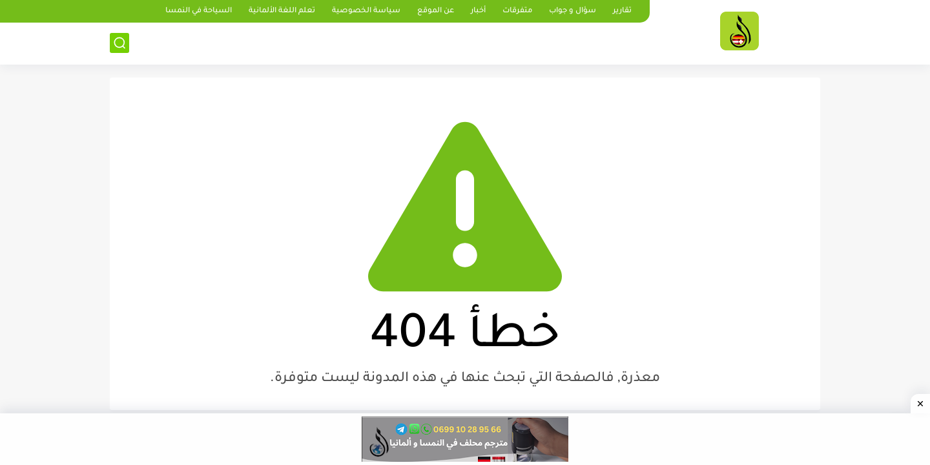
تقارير (622, 11)
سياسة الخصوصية (366, 11)
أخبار (478, 11)
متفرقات (517, 11)
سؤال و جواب (572, 11)
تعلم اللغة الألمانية (282, 11)
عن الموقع (435, 11)
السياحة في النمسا (198, 11)
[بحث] (119, 43)
